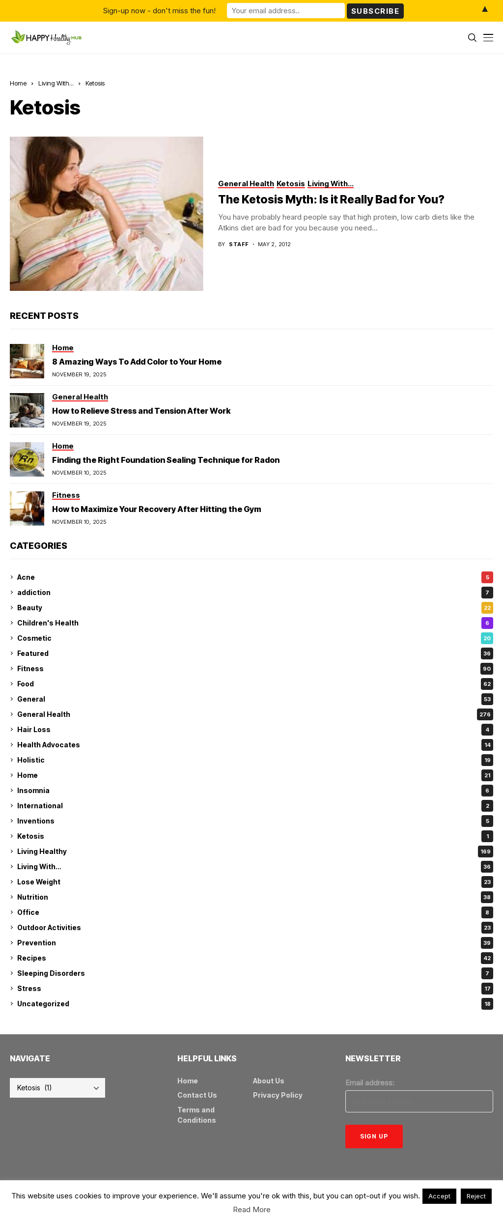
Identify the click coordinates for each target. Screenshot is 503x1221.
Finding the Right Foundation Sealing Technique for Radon (165, 460)
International (255, 806)
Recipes (255, 958)
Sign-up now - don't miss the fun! (159, 10)
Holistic (255, 760)
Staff (239, 244)
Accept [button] (439, 1196)
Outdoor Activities (255, 928)
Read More (252, 1209)
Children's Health (255, 623)
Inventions (255, 821)
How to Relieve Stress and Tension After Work (141, 411)
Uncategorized (255, 1004)
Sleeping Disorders (255, 973)
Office (255, 912)
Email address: (369, 1082)
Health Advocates (255, 745)
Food (255, 684)
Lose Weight (255, 882)
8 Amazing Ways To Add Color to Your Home (137, 362)
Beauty (255, 608)
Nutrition (255, 897)
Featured (255, 653)
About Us (268, 1081)
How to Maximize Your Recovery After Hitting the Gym (156, 509)
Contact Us (197, 1095)
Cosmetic (255, 638)
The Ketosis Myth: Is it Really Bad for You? (331, 199)
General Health (255, 714)
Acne (255, 577)
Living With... (56, 83)
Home (18, 83)
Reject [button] (476, 1196)
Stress (255, 988)
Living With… (255, 867)
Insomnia (255, 790)
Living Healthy (255, 851)
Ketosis (95, 83)
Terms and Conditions (196, 1115)
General (255, 699)
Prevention (255, 943)
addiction (255, 592)
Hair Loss (255, 730)
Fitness (255, 669)
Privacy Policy (278, 1095)
